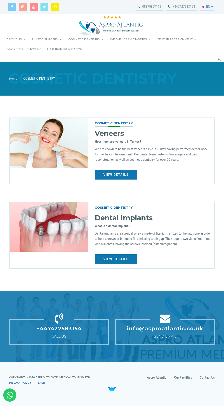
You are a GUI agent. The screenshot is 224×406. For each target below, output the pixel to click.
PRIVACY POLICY (20, 382)
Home (13, 78)
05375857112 (149, 6)
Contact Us (207, 377)
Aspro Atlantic (156, 377)
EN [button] (207, 6)
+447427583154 (181, 6)
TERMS (41, 382)
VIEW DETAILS (116, 174)
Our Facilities (183, 377)
